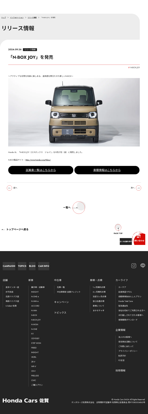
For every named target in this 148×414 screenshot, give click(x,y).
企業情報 (120, 330)
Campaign (16, 264)
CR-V (33, 371)
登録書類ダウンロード (128, 319)
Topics (46, 264)
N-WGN (34, 324)
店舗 (5, 280)
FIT (32, 333)
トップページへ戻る (15, 226)
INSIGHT (35, 292)
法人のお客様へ (125, 337)
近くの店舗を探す (112, 239)
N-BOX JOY (36, 319)
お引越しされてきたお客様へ (130, 315)
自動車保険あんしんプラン (129, 296)
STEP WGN (36, 343)
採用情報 (120, 370)
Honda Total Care (125, 301)
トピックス (60, 312)
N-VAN (34, 310)
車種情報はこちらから (107, 172)
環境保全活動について (128, 341)
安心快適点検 (98, 301)
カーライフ (122, 280)
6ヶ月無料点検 (99, 292)
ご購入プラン (37, 385)
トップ (3, 17)
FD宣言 (121, 360)
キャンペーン (61, 302)
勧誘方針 (122, 355)
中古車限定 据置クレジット (69, 292)
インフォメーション (17, 17)
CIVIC (33, 380)
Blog (77, 264)
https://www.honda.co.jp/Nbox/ (38, 162)
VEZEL (33, 357)
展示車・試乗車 (38, 287)
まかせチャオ (98, 310)
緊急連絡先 (123, 305)
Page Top (118, 227)
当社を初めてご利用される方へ (131, 310)
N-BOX (34, 315)
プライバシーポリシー (128, 351)
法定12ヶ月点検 (99, 296)
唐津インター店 (12, 287)
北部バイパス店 (12, 296)
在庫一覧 (61, 287)
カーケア (122, 287)
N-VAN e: (35, 301)
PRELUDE (35, 375)
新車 (30, 280)
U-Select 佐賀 (11, 305)
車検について (98, 305)
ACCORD (35, 305)
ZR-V (33, 361)
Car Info (106, 264)
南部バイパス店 (12, 301)
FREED (34, 347)
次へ (130, 190)
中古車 (58, 280)
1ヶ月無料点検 (99, 287)
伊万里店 (9, 292)
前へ (18, 190)
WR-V (33, 366)
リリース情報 (32, 17)
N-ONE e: (35, 296)
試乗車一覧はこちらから (41, 172)
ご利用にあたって (126, 346)
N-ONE (34, 329)
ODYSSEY (35, 338)
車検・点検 (96, 280)
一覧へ (74, 211)
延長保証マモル (125, 292)
